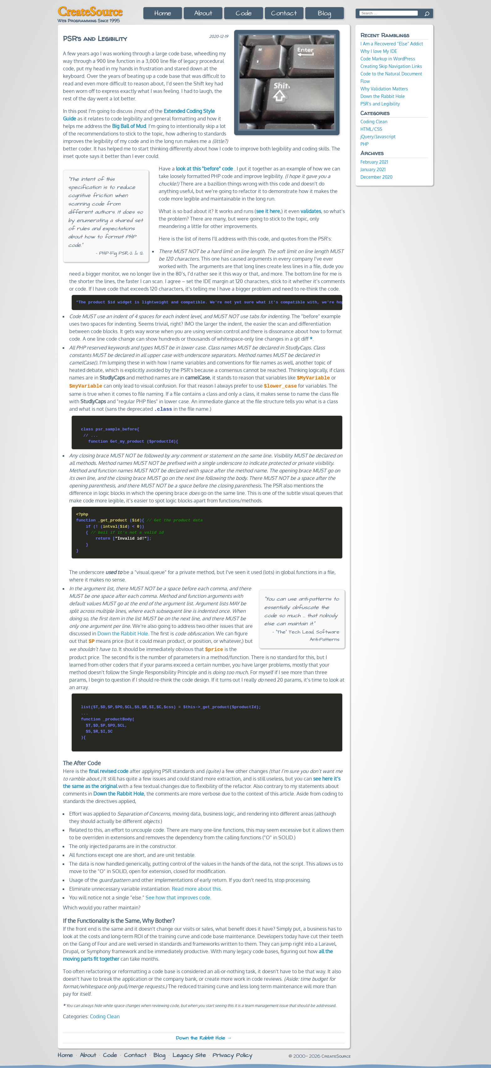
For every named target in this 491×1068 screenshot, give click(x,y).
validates (311, 211)
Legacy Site (189, 1052)
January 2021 (372, 169)
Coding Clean (105, 1013)
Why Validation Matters (384, 88)
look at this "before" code (204, 168)
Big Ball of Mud (129, 126)
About (203, 13)
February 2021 (374, 162)
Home (162, 13)
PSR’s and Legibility (380, 103)
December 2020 (376, 177)
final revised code (108, 768)
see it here (268, 211)
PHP (364, 144)
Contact (284, 13)
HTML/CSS (371, 129)
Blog (324, 13)
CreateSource (90, 11)
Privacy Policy (232, 1052)
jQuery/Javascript (377, 136)
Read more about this (196, 885)
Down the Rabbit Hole (122, 631)
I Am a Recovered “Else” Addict (391, 43)
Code (244, 13)
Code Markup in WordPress (387, 58)
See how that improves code (178, 894)
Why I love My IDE (378, 51)
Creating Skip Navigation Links (391, 66)
